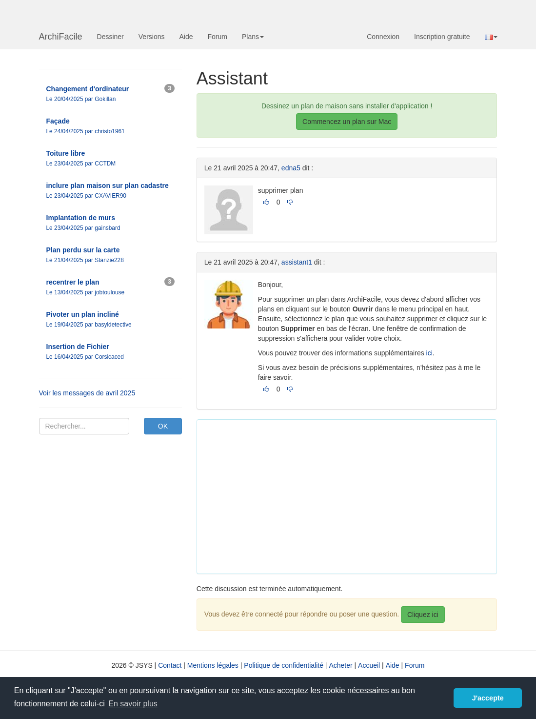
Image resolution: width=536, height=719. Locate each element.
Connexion (383, 37)
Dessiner (110, 37)
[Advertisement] (370, 495)
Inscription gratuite (442, 37)
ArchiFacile (60, 36)
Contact (169, 665)
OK (163, 426)
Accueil (369, 665)
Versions (152, 37)
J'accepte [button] (488, 698)
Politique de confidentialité (283, 665)
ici (429, 353)
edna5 (290, 168)
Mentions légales (212, 665)
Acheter (340, 665)
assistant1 (296, 262)
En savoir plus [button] (133, 703)
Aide (186, 37)
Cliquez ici (422, 614)
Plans (253, 37)
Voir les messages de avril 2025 (87, 393)
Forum (217, 37)
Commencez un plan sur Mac (346, 121)
